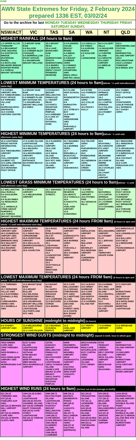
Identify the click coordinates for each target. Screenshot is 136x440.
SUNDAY (77, 26)
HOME (3, 1)
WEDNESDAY (88, 23)
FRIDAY (126, 23)
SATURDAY (60, 26)
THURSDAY (109, 23)
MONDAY (52, 23)
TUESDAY (69, 23)
